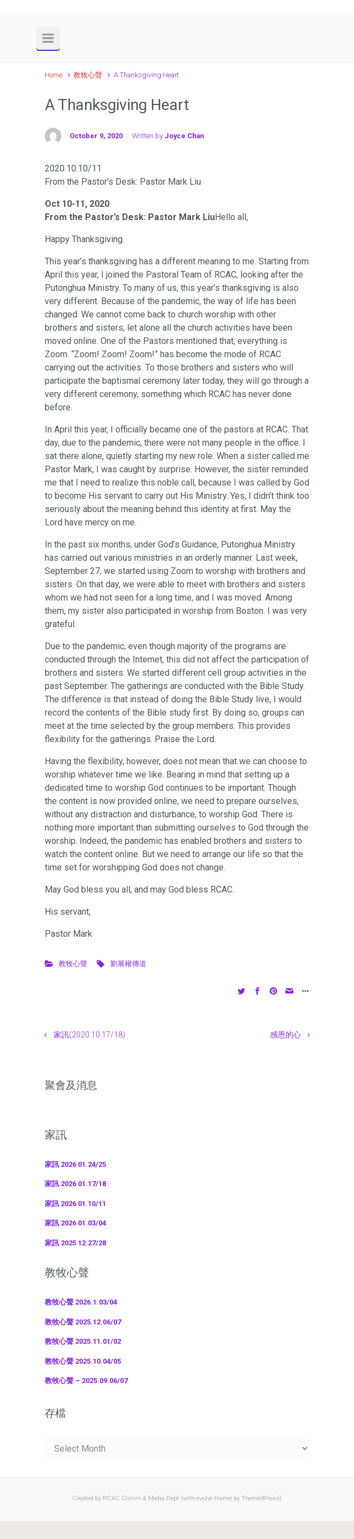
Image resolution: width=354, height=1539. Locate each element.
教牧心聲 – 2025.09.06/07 (86, 1380)
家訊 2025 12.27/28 (75, 1243)
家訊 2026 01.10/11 (75, 1203)
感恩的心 (285, 1035)
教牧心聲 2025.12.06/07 (83, 1322)
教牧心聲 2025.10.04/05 (83, 1361)
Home (53, 75)
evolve (205, 1498)
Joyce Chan (184, 136)
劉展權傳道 (128, 963)
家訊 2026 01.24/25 (75, 1164)
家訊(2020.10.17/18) (89, 1035)
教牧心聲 (87, 75)
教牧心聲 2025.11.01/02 (83, 1341)
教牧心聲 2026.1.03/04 (81, 1302)
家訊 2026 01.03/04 (75, 1223)
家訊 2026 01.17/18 (75, 1184)
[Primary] (48, 38)
